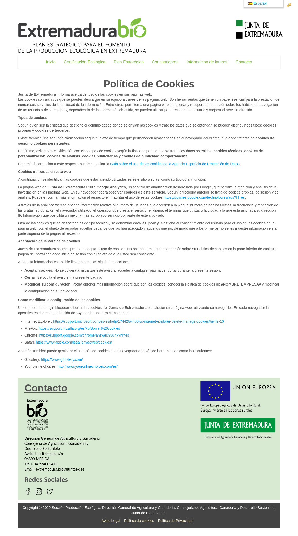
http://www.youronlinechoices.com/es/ (88, 366)
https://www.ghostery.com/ (62, 359)
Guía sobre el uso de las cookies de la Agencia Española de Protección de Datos (175, 164)
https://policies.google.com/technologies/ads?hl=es (204, 197)
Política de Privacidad (175, 520)
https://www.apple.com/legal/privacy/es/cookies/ (74, 342)
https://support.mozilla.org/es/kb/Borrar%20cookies (79, 328)
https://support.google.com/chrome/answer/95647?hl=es (84, 335)
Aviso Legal (111, 520)
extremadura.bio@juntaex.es (60, 469)
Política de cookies (139, 520)
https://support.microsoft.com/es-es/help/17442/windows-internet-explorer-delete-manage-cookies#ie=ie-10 (138, 321)
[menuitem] (50, 62)
